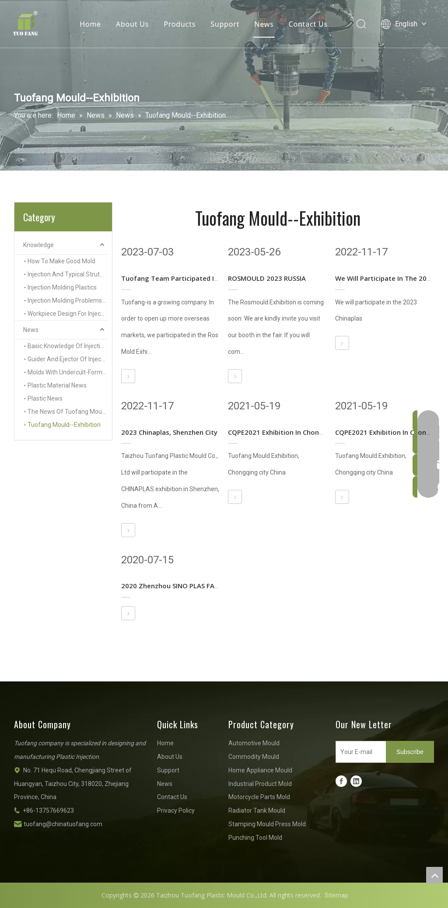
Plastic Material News (57, 385)
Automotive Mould (254, 743)
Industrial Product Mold (260, 783)
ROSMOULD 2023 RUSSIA (267, 278)
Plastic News (45, 398)
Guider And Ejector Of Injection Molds (68, 359)
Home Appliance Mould (260, 770)
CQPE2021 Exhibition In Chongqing (283, 432)
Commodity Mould (253, 756)
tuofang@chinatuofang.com (63, 824)
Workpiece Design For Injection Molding (68, 313)
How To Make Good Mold (61, 261)
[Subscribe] (410, 752)
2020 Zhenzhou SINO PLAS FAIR (170, 585)
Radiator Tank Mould (256, 810)
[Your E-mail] (359, 751)
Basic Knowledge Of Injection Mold (68, 345)
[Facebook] (341, 781)
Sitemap (336, 895)
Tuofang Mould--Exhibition (64, 424)
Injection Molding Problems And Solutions (68, 300)
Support (224, 24)
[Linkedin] (356, 781)
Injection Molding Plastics (62, 287)
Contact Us (308, 24)
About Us (132, 24)
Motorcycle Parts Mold (259, 796)
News (263, 24)
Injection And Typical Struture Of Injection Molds (68, 274)
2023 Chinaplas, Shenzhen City (169, 432)
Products (180, 24)
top (434, 875)
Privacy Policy (176, 810)
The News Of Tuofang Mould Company (68, 411)
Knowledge (38, 244)
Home (90, 24)
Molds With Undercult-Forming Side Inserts (68, 372)
